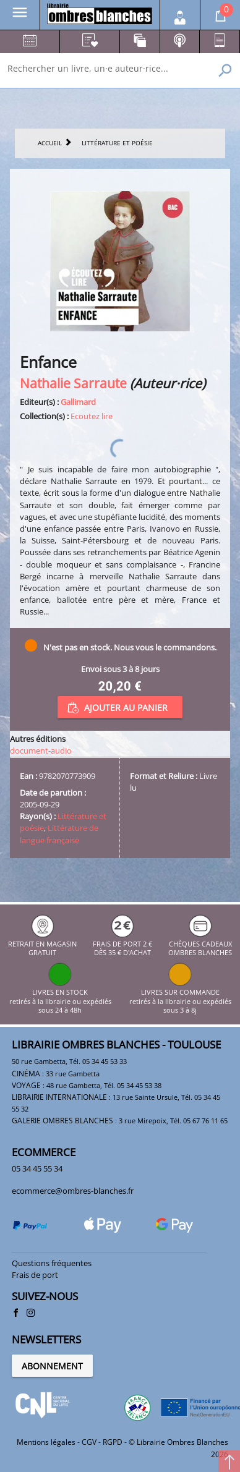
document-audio (41, 750)
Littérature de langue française (59, 833)
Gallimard (78, 401)
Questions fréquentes (52, 1263)
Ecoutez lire (92, 416)
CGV (89, 1442)
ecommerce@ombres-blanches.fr (73, 1190)
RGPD (112, 1442)
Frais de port (35, 1274)
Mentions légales (46, 1442)
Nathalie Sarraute (73, 383)
